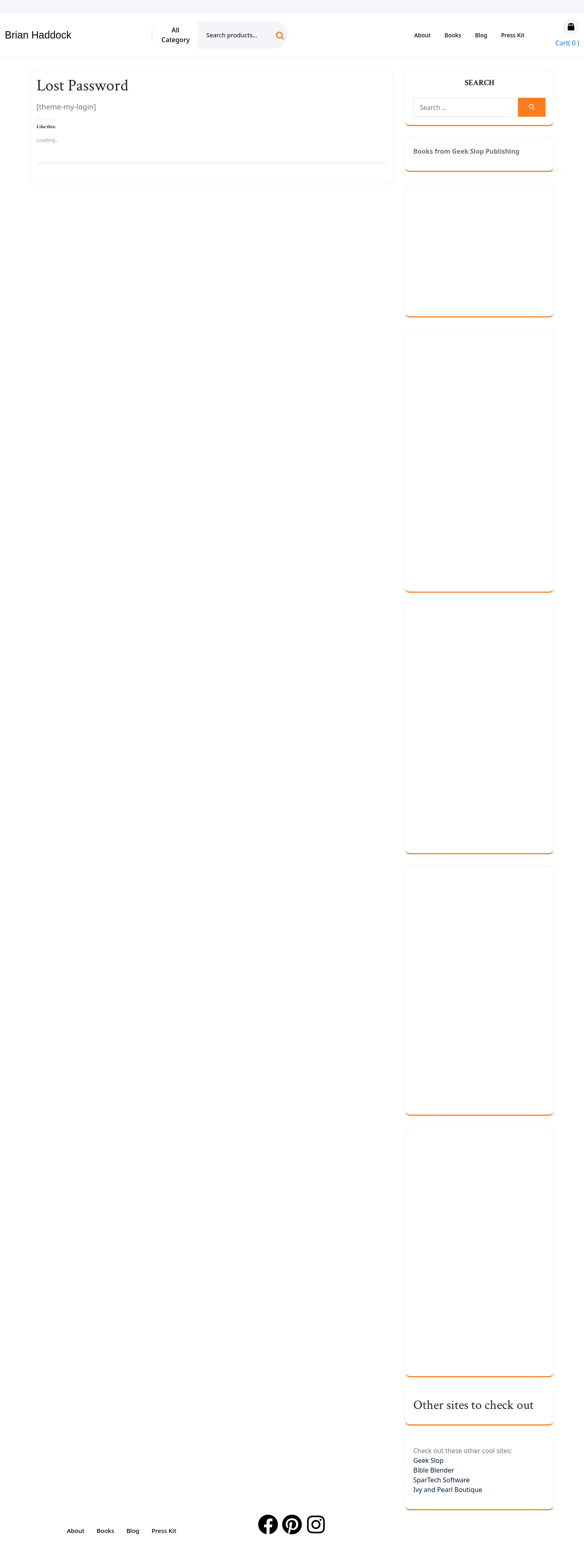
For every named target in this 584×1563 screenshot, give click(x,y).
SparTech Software (441, 1479)
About (422, 35)
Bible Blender (433, 1470)
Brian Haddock (38, 35)
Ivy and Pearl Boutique (447, 1489)
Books (452, 35)
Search (273, 39)
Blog (481, 35)
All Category (175, 35)
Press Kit (512, 35)
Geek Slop (428, 1460)
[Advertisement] (498, 249)
